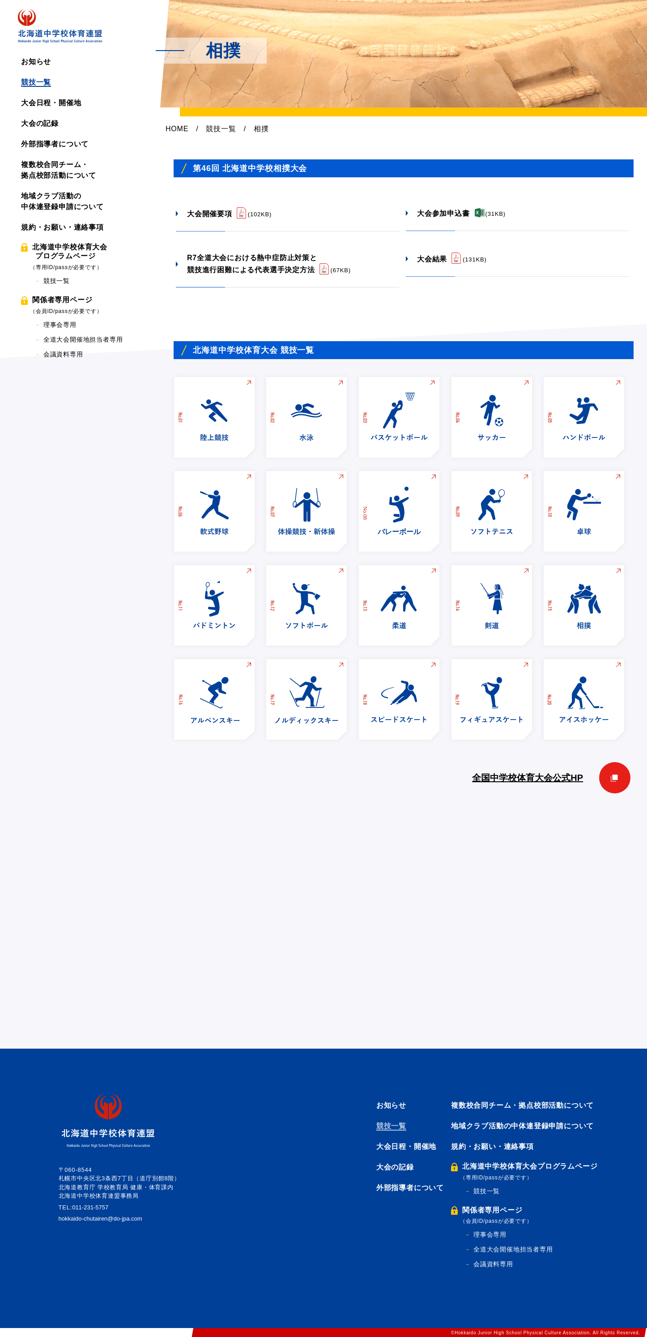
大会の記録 (40, 123)
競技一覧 (36, 82)
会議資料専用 (63, 354)
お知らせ (36, 61)
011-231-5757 (92, 1207)
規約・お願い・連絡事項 (62, 227)
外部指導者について (55, 144)
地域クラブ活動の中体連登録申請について (522, 1126)
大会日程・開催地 (51, 103)
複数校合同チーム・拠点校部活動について (522, 1105)
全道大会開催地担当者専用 (83, 339)
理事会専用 (60, 324)
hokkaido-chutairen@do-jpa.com (106, 1218)
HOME (177, 129)
